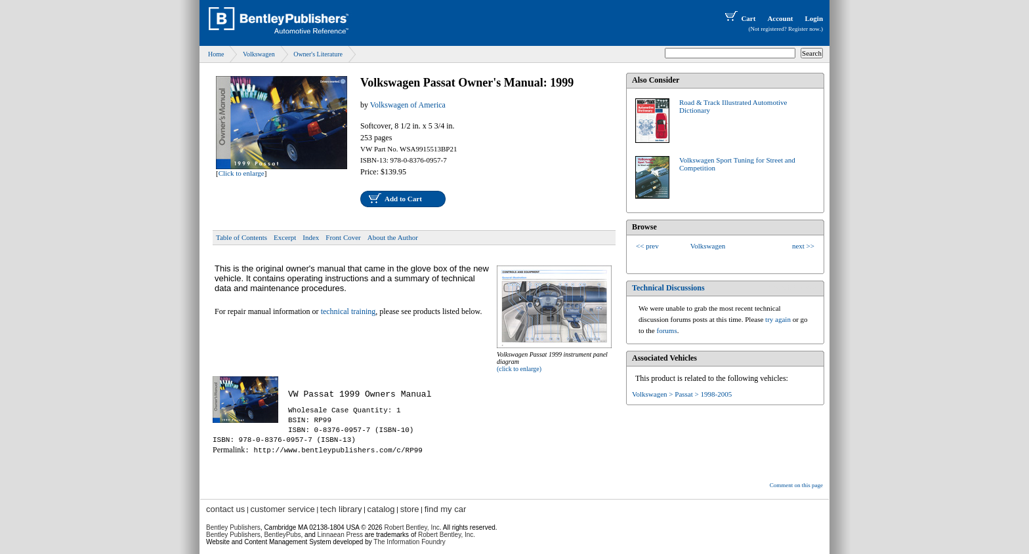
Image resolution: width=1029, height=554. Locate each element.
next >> (803, 246)
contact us (225, 509)
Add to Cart (403, 199)
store (409, 509)
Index (311, 237)
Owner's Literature (318, 54)
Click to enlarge (241, 173)
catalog (381, 509)
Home (216, 54)
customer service (282, 509)
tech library (341, 509)
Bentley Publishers (233, 527)
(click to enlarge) (519, 368)
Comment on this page (796, 485)
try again (778, 319)
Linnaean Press (341, 534)
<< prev (647, 246)
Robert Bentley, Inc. (446, 534)
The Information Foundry (409, 541)
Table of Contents (241, 237)
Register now (804, 29)
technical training (348, 311)
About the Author (393, 237)
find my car (446, 509)
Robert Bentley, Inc (411, 527)
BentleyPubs (282, 534)
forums (667, 330)
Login (814, 18)
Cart (739, 18)
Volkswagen (259, 54)
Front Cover (343, 237)
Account (780, 18)
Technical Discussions (668, 287)
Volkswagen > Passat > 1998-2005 (682, 394)
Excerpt (285, 237)
